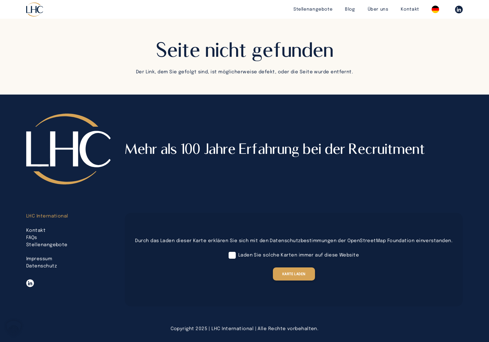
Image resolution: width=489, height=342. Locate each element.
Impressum (39, 258)
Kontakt (36, 230)
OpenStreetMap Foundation (380, 240)
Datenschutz (41, 266)
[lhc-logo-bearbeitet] (34, 9)
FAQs (31, 237)
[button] (13, 328)
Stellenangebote (47, 244)
